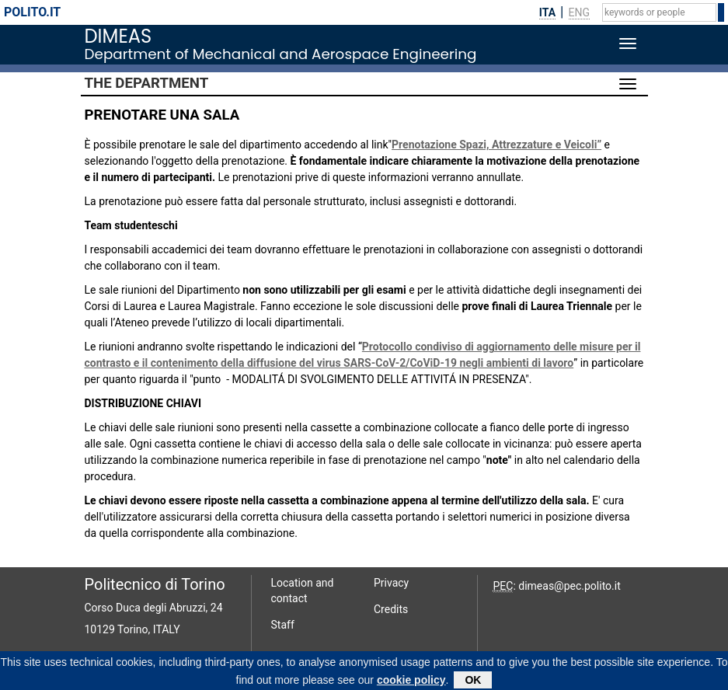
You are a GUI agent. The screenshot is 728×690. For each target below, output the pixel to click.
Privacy (391, 583)
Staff (282, 625)
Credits (391, 609)
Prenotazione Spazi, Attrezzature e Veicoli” (496, 144)
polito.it (32, 12)
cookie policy (411, 681)
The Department (147, 83)
